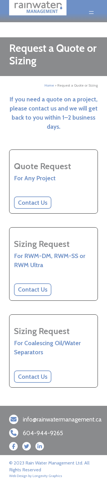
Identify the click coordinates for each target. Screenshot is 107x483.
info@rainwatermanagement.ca (62, 419)
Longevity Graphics (47, 476)
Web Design (18, 476)
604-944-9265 (43, 433)
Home (49, 85)
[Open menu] (91, 12)
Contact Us (32, 202)
